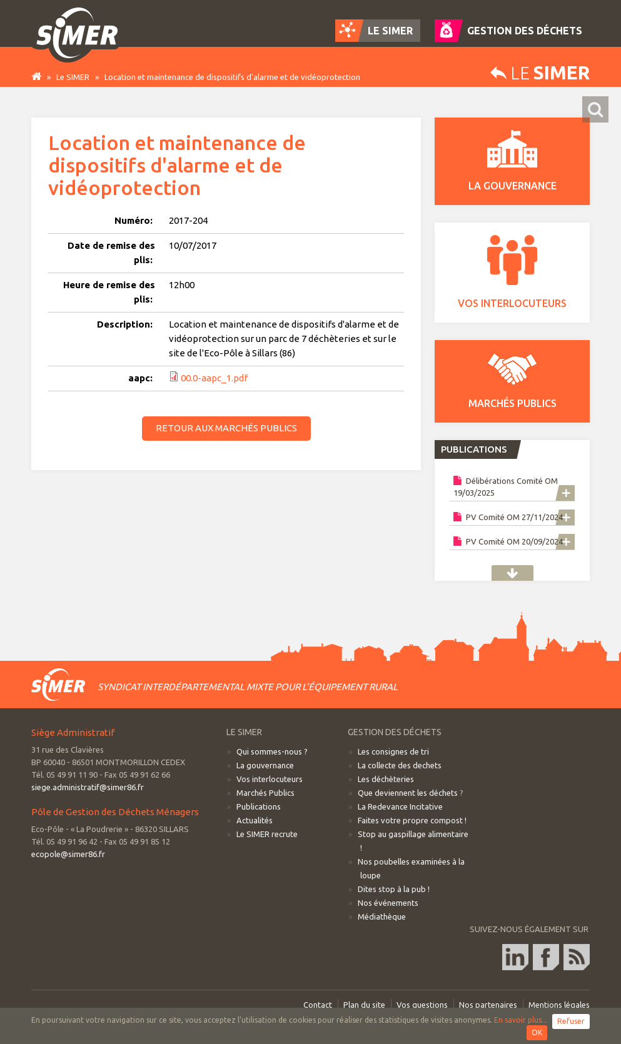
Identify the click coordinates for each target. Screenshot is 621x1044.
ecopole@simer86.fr (68, 854)
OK (537, 1032)
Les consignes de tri (393, 751)
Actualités (254, 820)
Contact (317, 1004)
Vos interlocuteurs (269, 779)
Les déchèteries (386, 779)
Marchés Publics (265, 792)
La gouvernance (265, 765)
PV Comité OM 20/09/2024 (508, 541)
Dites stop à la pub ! (394, 889)
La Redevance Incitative (400, 806)
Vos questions (422, 1004)
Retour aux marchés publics (226, 428)
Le (540, 73)
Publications (512, 573)
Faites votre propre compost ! (412, 820)
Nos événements (388, 902)
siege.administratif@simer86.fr (87, 787)
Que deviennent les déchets (408, 792)
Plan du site (364, 1004)
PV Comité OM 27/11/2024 (508, 516)
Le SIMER (72, 77)
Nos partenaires (488, 1004)
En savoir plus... (520, 1020)
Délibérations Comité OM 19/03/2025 (505, 486)
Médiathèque (382, 916)
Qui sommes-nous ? (272, 751)
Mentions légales (559, 1004)
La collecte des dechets (400, 765)
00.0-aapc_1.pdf (214, 378)
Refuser (571, 1021)
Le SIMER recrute (267, 834)
